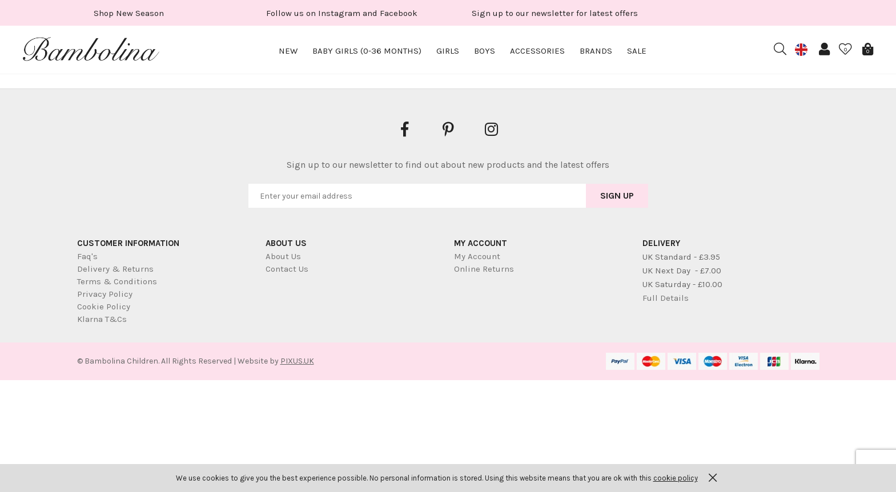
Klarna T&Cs (102, 319)
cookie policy (675, 478)
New (288, 51)
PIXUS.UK (297, 361)
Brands (596, 51)
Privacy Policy (104, 294)
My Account (477, 256)
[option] (128, 13)
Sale (636, 51)
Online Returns (484, 269)
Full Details (665, 298)
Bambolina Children (91, 51)
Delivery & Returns (115, 269)
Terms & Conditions (117, 281)
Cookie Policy (103, 306)
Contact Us (287, 269)
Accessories (537, 51)
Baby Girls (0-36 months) (366, 51)
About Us (283, 256)
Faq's (87, 256)
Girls (447, 51)
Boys (484, 51)
